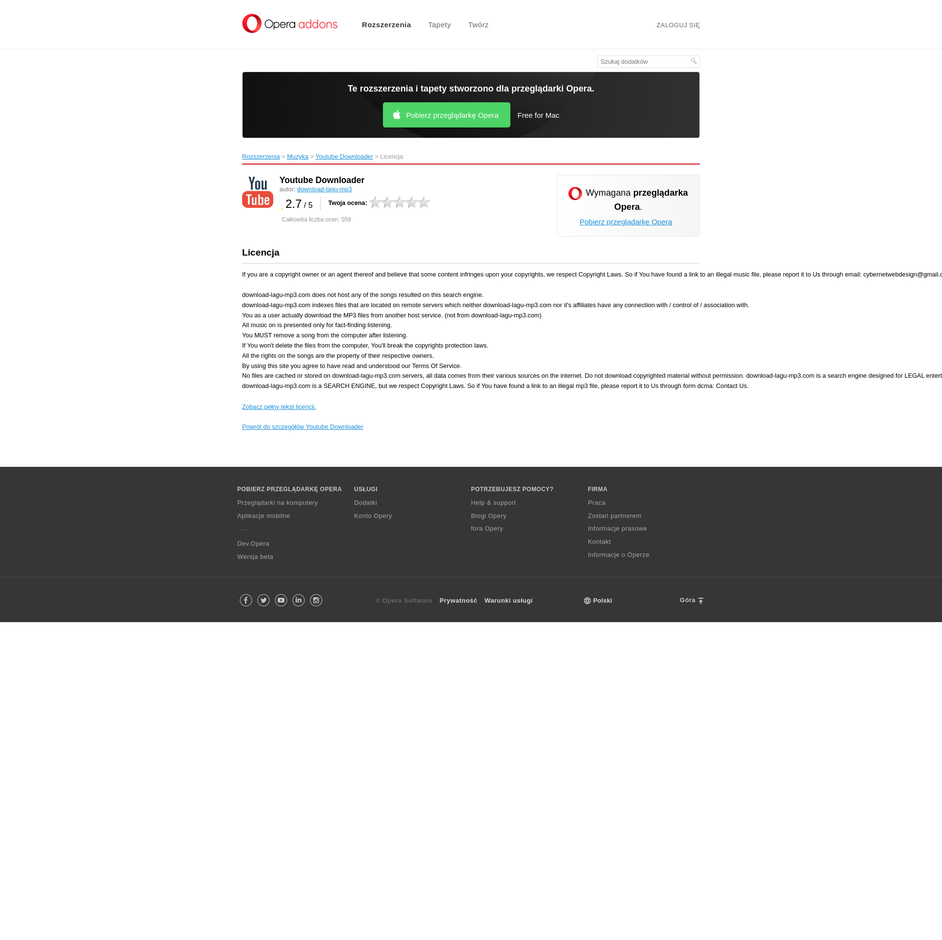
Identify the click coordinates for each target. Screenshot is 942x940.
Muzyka (297, 156)
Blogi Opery (489, 515)
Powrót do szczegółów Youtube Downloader (302, 426)
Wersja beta (255, 556)
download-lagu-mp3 (324, 189)
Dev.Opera (253, 543)
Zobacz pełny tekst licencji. (279, 406)
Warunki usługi (509, 600)
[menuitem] (380, 24)
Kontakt (599, 541)
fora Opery (487, 528)
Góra (688, 600)
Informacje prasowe (617, 528)
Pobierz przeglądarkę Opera (452, 115)
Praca (596, 502)
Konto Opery (373, 515)
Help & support (493, 502)
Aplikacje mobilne (263, 515)
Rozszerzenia (386, 24)
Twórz (478, 24)
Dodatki (365, 502)
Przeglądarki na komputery (277, 502)
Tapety (439, 24)
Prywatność (458, 600)
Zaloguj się (678, 25)
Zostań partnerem (614, 515)
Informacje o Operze (618, 554)
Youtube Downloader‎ (344, 156)
